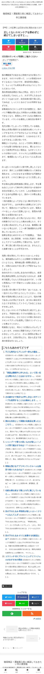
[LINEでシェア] (22, 48)
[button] (35, 48)
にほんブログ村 (8, 68)
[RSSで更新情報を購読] (32, 613)
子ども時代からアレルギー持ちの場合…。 (23, 352)
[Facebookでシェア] (22, 41)
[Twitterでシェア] (8, 41)
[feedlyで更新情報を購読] (12, 613)
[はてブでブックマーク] (35, 41)
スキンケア (7, 586)
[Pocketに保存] (8, 48)
